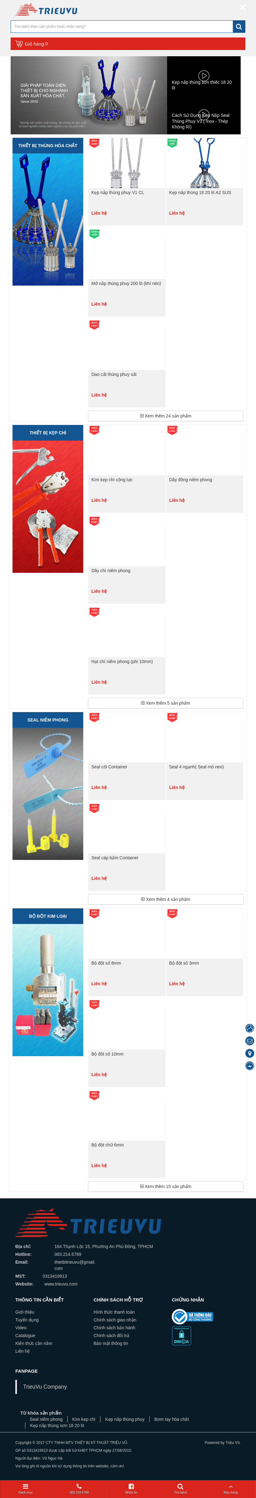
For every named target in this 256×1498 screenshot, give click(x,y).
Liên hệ (22, 1351)
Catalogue (25, 1335)
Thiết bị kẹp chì (47, 432)
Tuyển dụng (27, 1319)
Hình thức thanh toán (114, 1312)
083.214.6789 (67, 1254)
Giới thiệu (24, 1312)
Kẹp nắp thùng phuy (125, 1419)
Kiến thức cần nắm (33, 1343)
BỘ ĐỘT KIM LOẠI (48, 916)
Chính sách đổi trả (111, 1335)
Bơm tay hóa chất (171, 1419)
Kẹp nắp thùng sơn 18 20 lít (57, 1425)
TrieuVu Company (45, 1387)
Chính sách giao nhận (115, 1319)
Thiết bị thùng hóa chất (47, 145)
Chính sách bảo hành (114, 1327)
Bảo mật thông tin (111, 1343)
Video (21, 1327)
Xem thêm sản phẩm (166, 415)
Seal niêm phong (47, 719)
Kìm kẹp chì (83, 1419)
